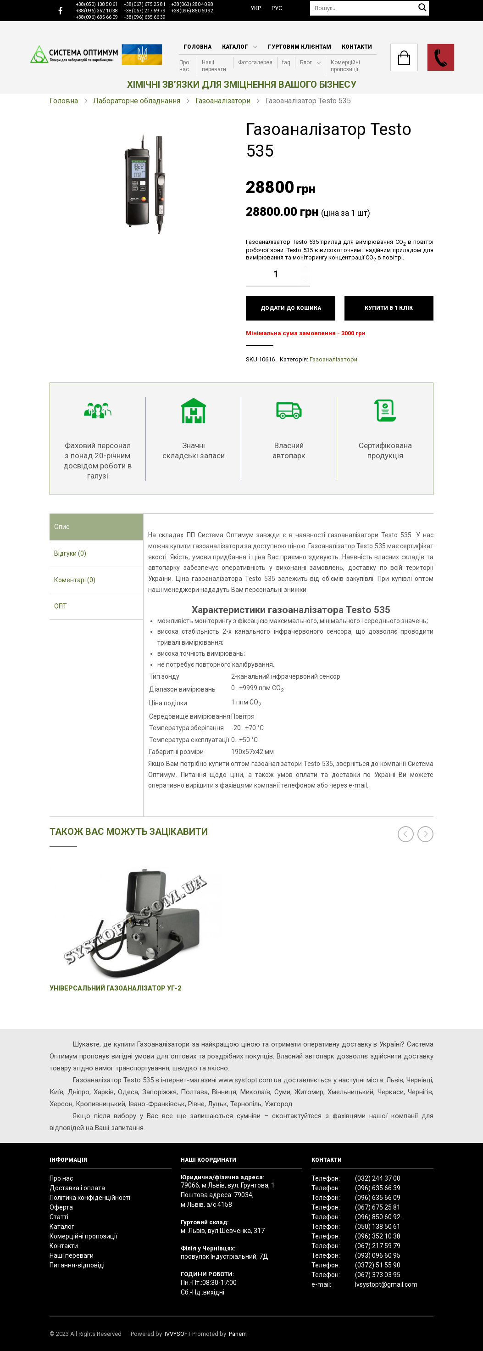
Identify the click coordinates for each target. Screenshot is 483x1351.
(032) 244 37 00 (377, 1178)
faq (286, 62)
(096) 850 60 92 (377, 1217)
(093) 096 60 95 (377, 1255)
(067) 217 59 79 (377, 1246)
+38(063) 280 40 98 (192, 4)
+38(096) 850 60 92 (192, 10)
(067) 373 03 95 (377, 1274)
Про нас (184, 66)
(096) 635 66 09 (377, 1197)
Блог (306, 62)
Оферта (61, 1207)
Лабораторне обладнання (136, 100)
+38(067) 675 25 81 (145, 4)
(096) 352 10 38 (377, 1236)
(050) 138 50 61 (377, 1226)
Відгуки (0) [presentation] (70, 553)
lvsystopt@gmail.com (386, 1284)
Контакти (357, 47)
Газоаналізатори (222, 100)
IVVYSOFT (178, 1333)
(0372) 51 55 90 (377, 1265)
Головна (197, 47)
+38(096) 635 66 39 (145, 17)
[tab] (96, 527)
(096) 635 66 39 (377, 1188)
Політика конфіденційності (90, 1197)
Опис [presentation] (61, 526)
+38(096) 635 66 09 (97, 17)
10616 (267, 359)
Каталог (235, 47)
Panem (238, 1333)
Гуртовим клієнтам (299, 47)
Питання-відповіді (77, 1265)
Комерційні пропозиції (345, 66)
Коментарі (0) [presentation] (74, 580)
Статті (59, 1217)
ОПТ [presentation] (60, 606)
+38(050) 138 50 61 (97, 4)
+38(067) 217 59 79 (145, 10)
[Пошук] (369, 8)
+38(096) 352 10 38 (97, 10)
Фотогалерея (255, 62)
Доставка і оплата (77, 1188)
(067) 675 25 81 (377, 1207)
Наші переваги (214, 66)
